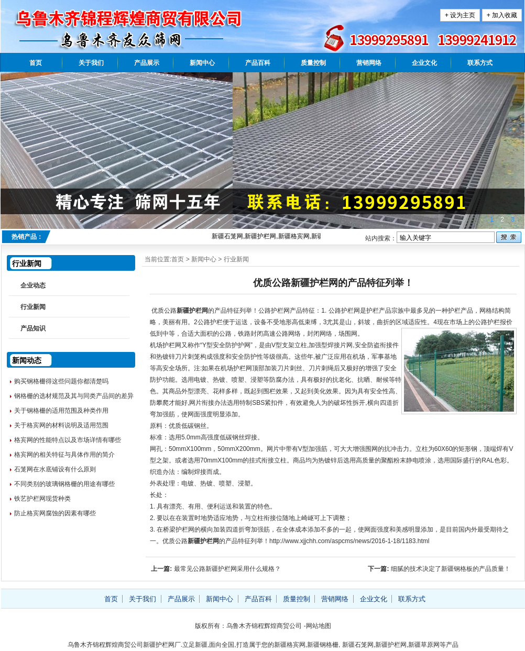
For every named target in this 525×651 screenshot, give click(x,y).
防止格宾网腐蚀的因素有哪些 (55, 513)
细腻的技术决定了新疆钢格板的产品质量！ (450, 568)
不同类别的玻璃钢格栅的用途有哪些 (64, 484)
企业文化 (424, 63)
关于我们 (91, 63)
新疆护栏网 (192, 310)
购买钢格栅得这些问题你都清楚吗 (61, 381)
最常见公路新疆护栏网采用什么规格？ (227, 568)
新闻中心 (202, 63)
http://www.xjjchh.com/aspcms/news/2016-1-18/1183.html (349, 541)
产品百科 (257, 63)
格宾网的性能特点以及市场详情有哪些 (67, 440)
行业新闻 (236, 259)
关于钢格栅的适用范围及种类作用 (61, 410)
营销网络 (368, 63)
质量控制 (313, 63)
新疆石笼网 (358, 644)
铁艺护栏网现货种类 (42, 498)
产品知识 (33, 328)
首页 (35, 63)
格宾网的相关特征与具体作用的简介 (64, 454)
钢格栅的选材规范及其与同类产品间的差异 (74, 396)
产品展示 (146, 63)
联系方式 (480, 63)
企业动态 (33, 285)
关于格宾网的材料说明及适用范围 (61, 425)
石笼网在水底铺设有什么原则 (55, 469)
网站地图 (318, 626)
